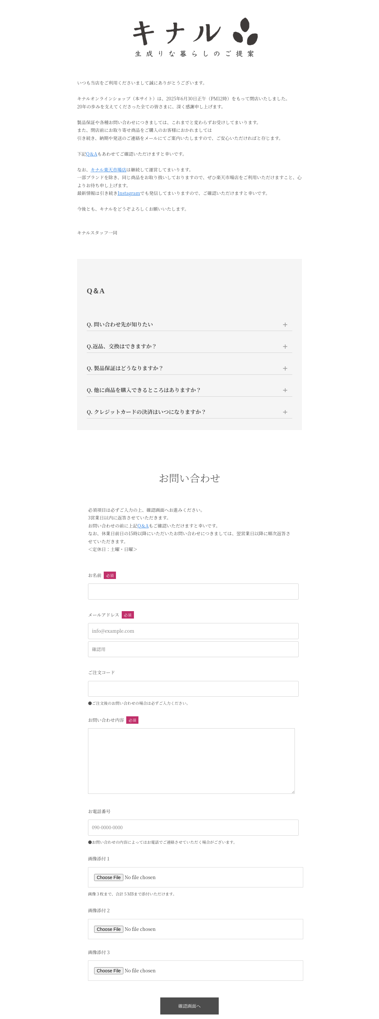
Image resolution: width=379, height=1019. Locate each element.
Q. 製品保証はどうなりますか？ (125, 368)
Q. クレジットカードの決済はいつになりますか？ (147, 412)
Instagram (129, 193)
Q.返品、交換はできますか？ (122, 346)
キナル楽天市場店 (108, 169)
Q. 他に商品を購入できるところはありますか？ (144, 390)
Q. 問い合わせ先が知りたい (120, 324)
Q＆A (91, 154)
